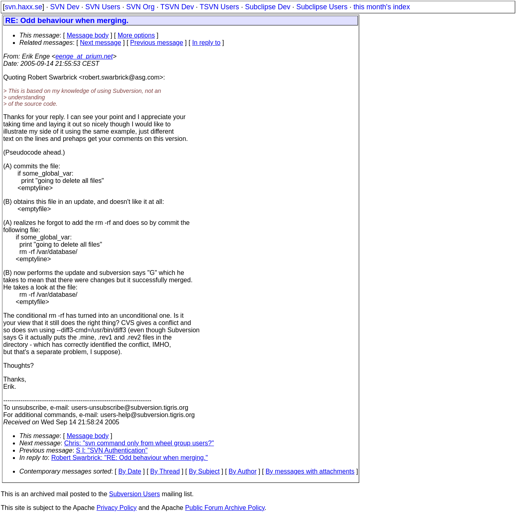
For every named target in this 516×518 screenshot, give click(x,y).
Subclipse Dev (267, 7)
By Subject (204, 471)
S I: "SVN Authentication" (112, 450)
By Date (129, 471)
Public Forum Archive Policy (224, 507)
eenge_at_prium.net (83, 56)
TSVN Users (219, 7)
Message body (87, 35)
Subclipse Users (321, 7)
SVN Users (102, 7)
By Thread (165, 471)
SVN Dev (64, 7)
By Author (242, 471)
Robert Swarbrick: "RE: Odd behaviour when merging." (129, 457)
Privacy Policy (116, 507)
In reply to (206, 42)
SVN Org (140, 7)
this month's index (382, 7)
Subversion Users (134, 494)
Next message (100, 42)
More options (136, 35)
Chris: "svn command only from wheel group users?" (139, 443)
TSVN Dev (177, 7)
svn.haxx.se (23, 7)
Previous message (156, 42)
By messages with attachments (310, 471)
